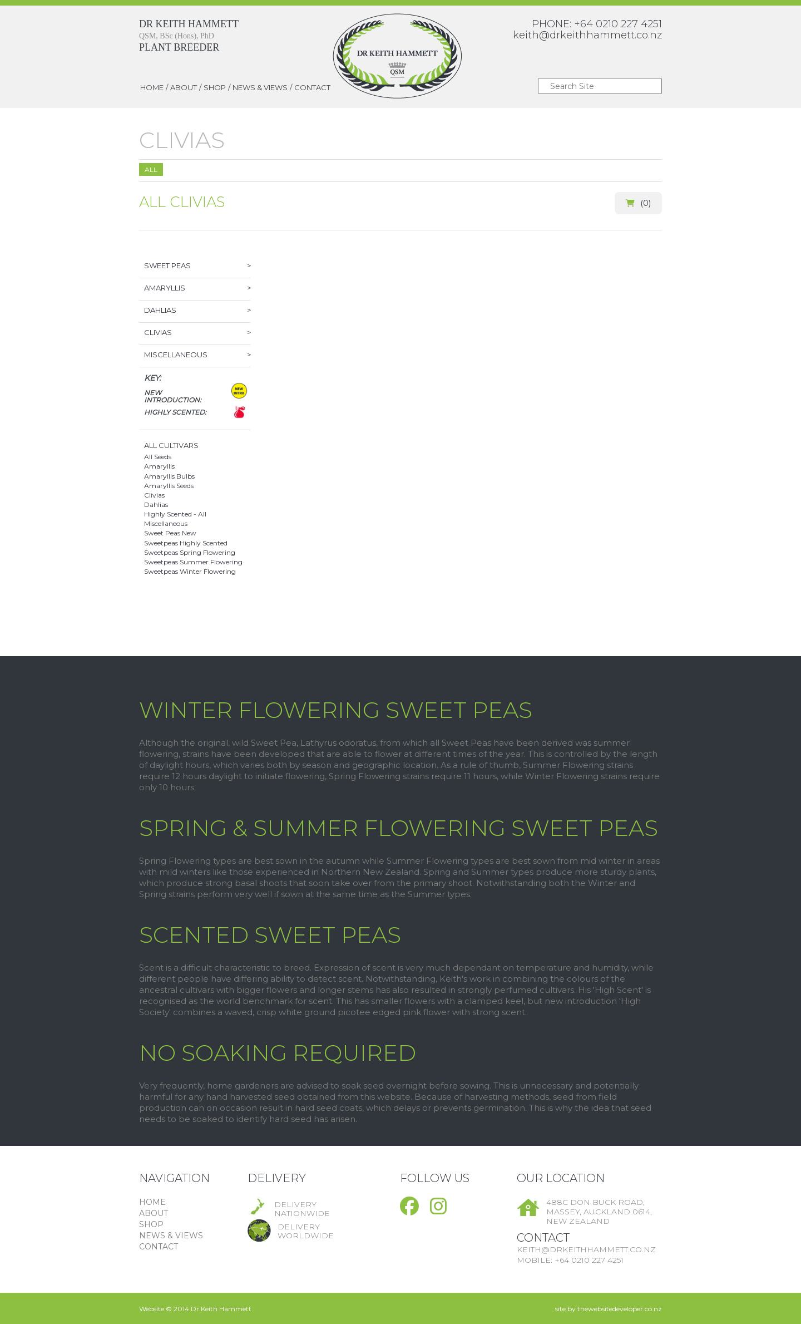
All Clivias (182, 202)
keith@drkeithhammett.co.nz (587, 35)
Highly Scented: (175, 412)
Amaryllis (159, 466)
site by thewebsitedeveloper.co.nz (608, 1309)
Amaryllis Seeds (169, 485)
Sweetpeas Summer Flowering (193, 562)
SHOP (215, 87)
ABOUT (183, 87)
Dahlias (156, 504)
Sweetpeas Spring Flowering (189, 552)
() (638, 203)
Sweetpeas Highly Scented (186, 543)
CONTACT (312, 87)
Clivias (154, 495)
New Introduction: (172, 396)
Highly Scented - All (175, 514)
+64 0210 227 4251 (618, 24)
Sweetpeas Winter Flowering (190, 571)
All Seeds (157, 456)
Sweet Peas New (170, 533)
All (151, 169)
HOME (152, 87)
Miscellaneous (165, 523)
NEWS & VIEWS (260, 87)
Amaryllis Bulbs (169, 476)
